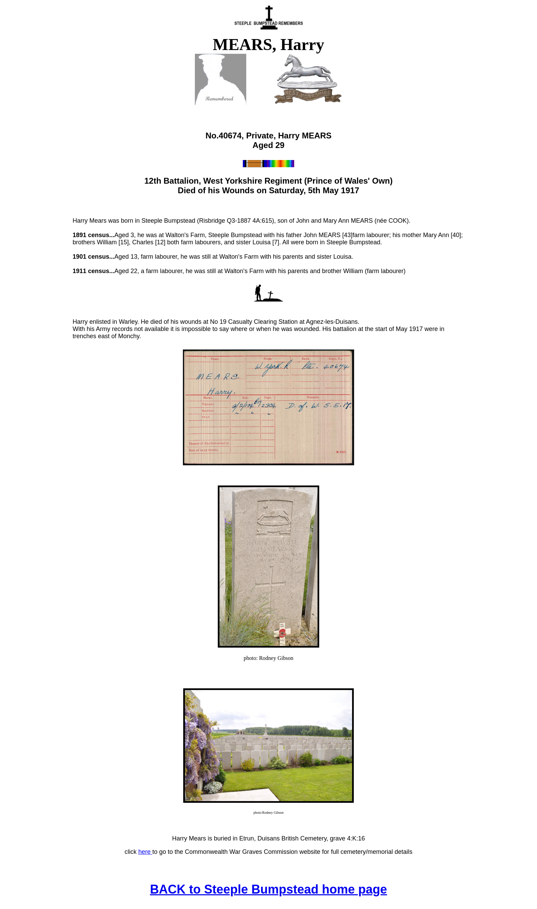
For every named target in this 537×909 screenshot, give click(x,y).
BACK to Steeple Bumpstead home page (268, 889)
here (145, 851)
